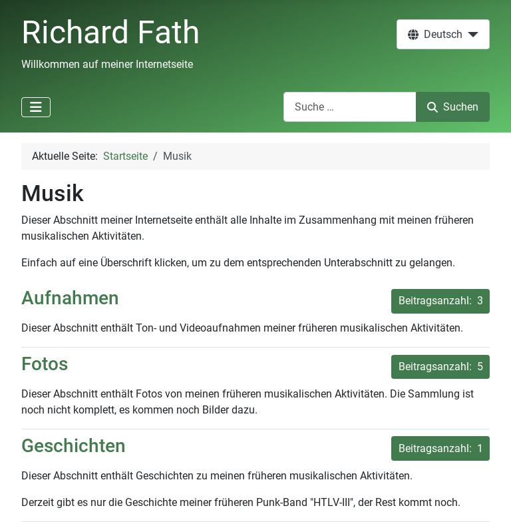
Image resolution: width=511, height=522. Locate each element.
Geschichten (73, 446)
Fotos (44, 364)
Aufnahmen (70, 298)
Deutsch (435, 34)
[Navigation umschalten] (36, 107)
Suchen (452, 107)
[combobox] (350, 107)
